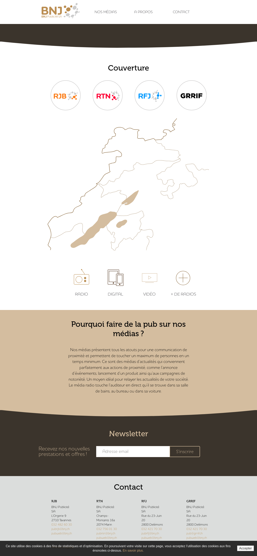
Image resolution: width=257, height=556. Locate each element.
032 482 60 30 (61, 524)
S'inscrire (185, 451)
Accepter (245, 548)
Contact (181, 12)
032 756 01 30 (106, 529)
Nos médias (106, 12)
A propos (143, 12)
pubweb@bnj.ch (61, 533)
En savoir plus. (133, 550)
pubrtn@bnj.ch (105, 533)
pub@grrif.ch (194, 533)
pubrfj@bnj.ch (150, 533)
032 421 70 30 (151, 529)
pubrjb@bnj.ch (60, 529)
